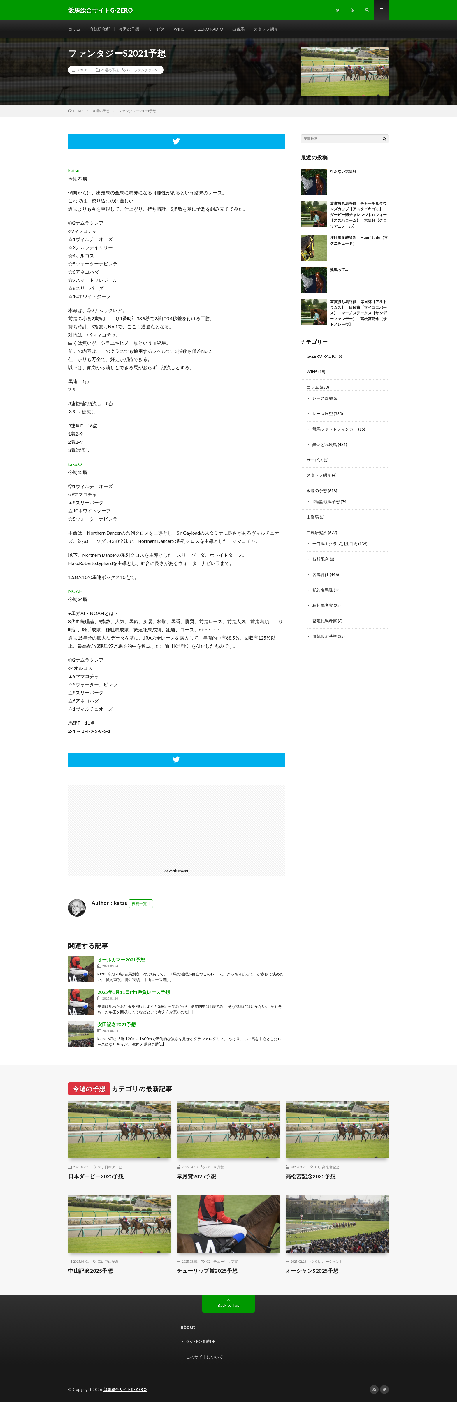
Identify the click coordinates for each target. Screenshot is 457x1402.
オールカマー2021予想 (121, 959)
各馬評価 (320, 570)
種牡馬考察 (322, 600)
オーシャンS (332, 1261)
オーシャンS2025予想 (312, 1270)
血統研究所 (99, 29)
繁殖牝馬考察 (324, 615)
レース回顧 (322, 397)
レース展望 (322, 412)
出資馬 (239, 29)
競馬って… (339, 269)
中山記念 (112, 1261)
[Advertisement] (120, 825)
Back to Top (229, 1305)
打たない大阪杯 (343, 171)
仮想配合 (320, 555)
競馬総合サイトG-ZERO (125, 1389)
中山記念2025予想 (90, 1270)
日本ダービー (115, 1167)
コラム (74, 29)
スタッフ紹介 (266, 29)
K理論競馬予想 (326, 498)
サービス (156, 29)
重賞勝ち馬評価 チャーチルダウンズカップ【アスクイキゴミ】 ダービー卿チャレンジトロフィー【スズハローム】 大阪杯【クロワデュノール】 (358, 214)
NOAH (75, 591)
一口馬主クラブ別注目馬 (334, 540)
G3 (129, 70)
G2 (100, 1261)
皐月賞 (218, 1167)
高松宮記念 (331, 1167)
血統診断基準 (324, 630)
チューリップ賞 (225, 1261)
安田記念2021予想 (116, 1024)
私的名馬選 (322, 585)
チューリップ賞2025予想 (207, 1270)
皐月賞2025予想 (196, 1176)
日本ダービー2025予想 (96, 1176)
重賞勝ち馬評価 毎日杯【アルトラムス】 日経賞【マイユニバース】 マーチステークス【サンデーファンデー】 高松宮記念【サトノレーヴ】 (358, 313)
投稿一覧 (139, 903)
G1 (100, 1167)
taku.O (75, 464)
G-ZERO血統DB (201, 1341)
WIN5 (179, 29)
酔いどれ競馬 (324, 442)
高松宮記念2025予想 (311, 1176)
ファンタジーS (145, 70)
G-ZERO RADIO (209, 29)
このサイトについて (204, 1356)
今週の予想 (129, 29)
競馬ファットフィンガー (334, 427)
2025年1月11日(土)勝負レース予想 (133, 992)
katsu (73, 170)
